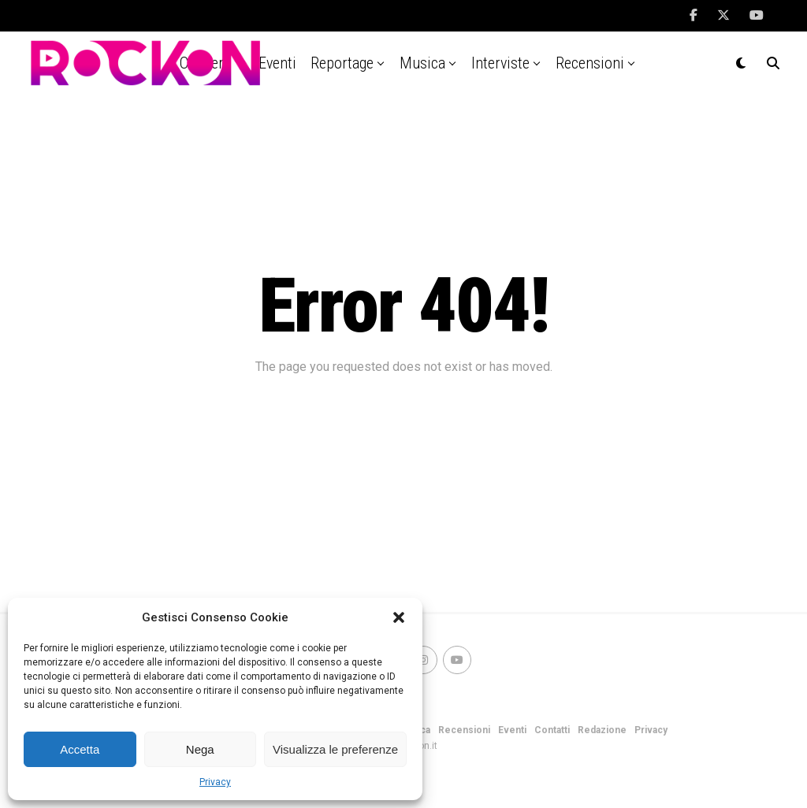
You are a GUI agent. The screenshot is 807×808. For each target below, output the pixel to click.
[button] (399, 617)
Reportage (342, 63)
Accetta (79, 749)
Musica (422, 63)
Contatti (552, 730)
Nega (200, 749)
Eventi (512, 730)
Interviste (500, 63)
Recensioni (590, 63)
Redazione (602, 730)
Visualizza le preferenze (335, 749)
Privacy (215, 782)
